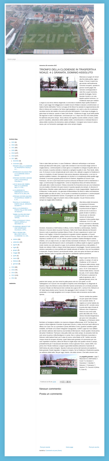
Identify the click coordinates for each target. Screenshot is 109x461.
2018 (13, 156)
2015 (13, 270)
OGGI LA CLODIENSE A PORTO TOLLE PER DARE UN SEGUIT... (22, 210)
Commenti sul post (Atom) (54, 450)
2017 (13, 158)
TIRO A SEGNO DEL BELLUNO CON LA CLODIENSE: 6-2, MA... (21, 234)
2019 (13, 153)
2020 (13, 150)
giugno (15, 250)
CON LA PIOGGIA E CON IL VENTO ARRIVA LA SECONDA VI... (21, 222)
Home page (11, 59)
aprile (15, 255)
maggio (15, 253)
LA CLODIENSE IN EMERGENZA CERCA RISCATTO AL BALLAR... (21, 191)
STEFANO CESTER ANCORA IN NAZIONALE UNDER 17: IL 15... (22, 197)
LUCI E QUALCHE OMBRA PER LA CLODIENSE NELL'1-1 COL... (21, 185)
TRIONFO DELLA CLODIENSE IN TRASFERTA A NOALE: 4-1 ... (22, 167)
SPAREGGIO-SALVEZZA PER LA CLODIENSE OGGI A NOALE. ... (22, 173)
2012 (13, 278)
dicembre (16, 161)
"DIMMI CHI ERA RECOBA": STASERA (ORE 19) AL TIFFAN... (21, 216)
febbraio (16, 261)
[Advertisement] (18, 99)
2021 (13, 147)
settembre (16, 242)
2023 (13, 142)
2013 (13, 275)
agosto (15, 245)
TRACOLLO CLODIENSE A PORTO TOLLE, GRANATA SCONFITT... (22, 203)
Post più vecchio (94, 447)
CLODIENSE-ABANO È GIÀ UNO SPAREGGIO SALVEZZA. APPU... (21, 228)
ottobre (15, 239)
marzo (15, 258)
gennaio (15, 264)
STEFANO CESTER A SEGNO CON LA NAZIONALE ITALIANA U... (22, 179)
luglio (15, 247)
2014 (13, 272)
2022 (13, 145)
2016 (13, 267)
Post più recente (45, 447)
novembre (16, 163)
